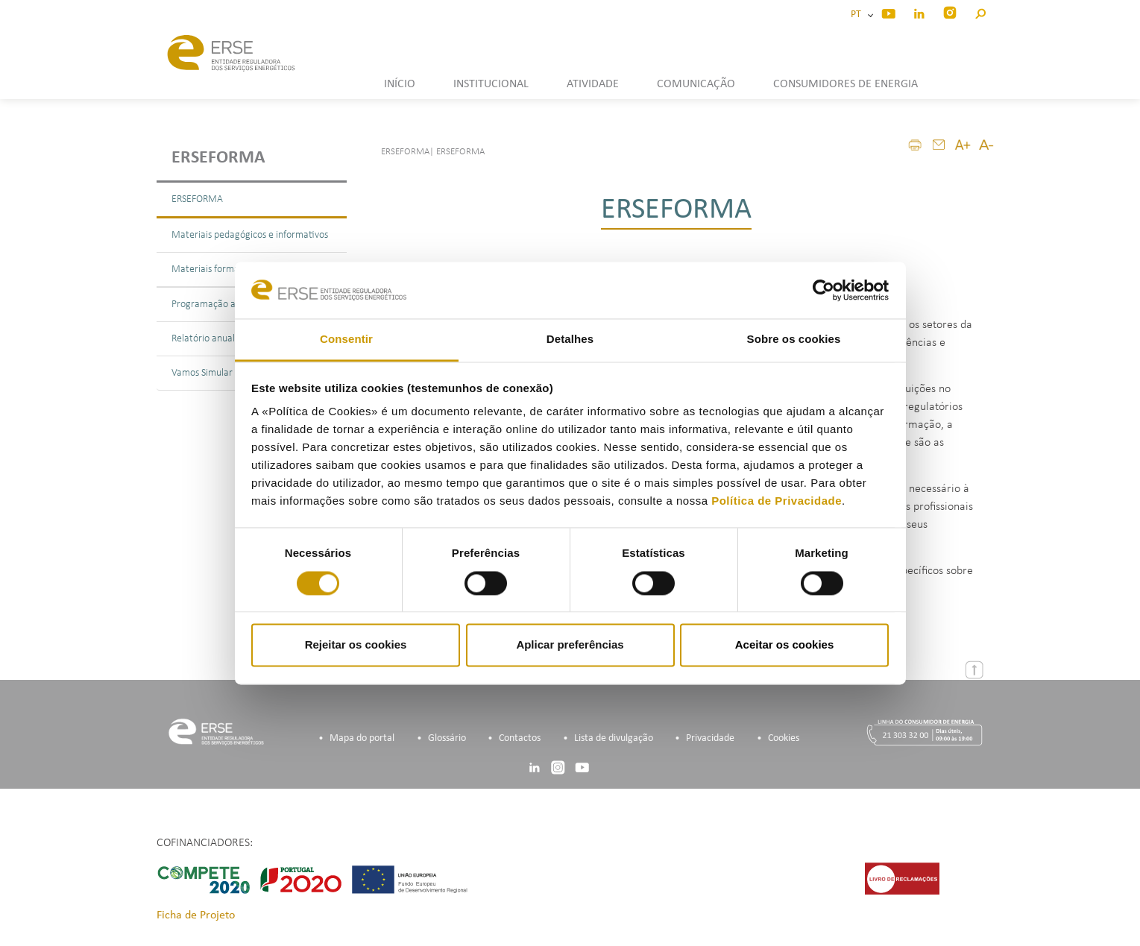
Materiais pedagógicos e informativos (249, 235)
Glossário (447, 738)
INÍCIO (399, 84)
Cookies (783, 738)
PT (858, 14)
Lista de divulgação (613, 738)
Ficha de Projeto (196, 915)
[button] (980, 11)
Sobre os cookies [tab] (794, 339)
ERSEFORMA (197, 199)
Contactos (520, 738)
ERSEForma (218, 158)
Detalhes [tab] (570, 339)
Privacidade (710, 738)
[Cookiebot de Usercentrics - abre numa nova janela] (823, 290)
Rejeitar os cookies (356, 645)
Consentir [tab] (346, 339)
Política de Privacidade (776, 501)
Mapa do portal (362, 738)
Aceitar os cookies (784, 645)
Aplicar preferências (569, 645)
